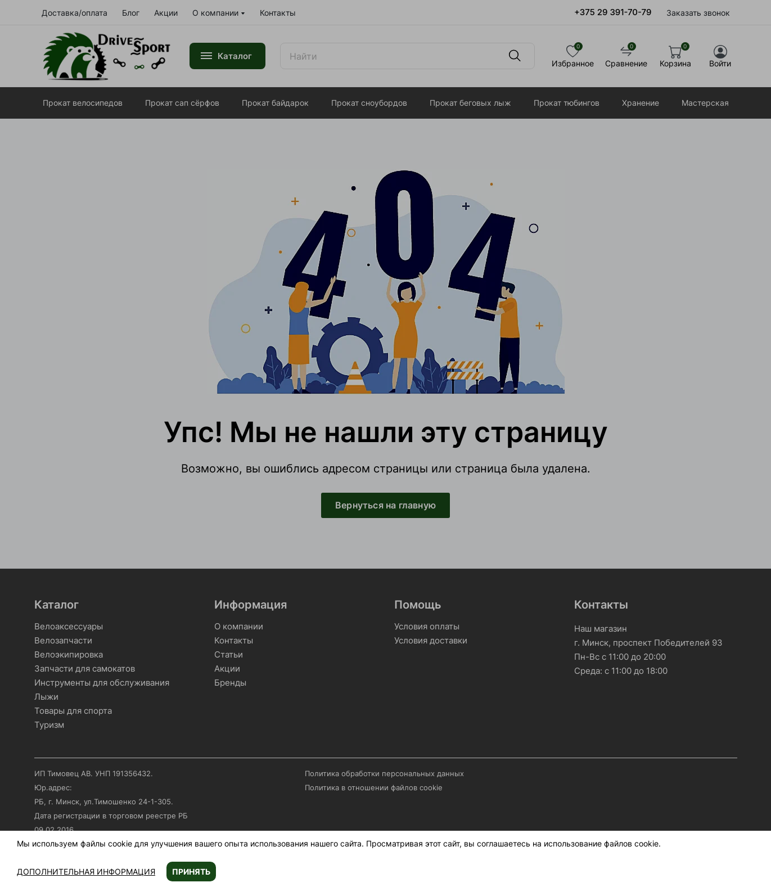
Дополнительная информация (86, 871)
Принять (191, 871)
